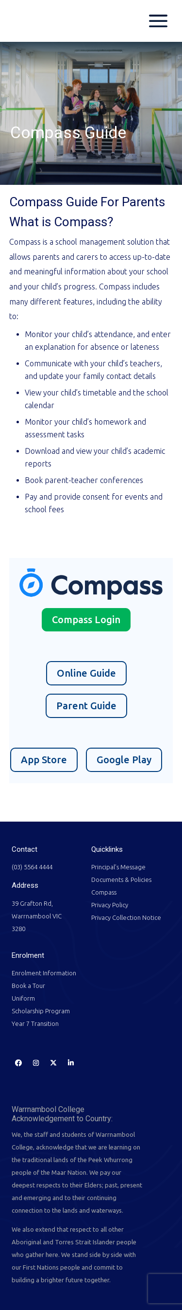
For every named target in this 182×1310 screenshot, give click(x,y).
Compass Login (86, 619)
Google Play (124, 759)
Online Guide (86, 673)
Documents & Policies (121, 879)
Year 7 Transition (35, 1023)
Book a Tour (28, 985)
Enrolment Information (44, 972)
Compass (103, 892)
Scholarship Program (41, 1010)
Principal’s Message (118, 866)
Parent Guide (86, 705)
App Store (44, 759)
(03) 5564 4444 (32, 866)
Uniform (23, 998)
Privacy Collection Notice (126, 917)
